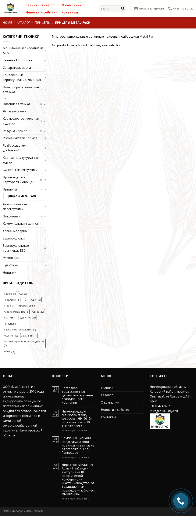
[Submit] (122, 8)
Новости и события (41, 12)
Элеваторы (11, 258)
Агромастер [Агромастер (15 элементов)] (27, 305)
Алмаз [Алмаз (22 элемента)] (38, 311)
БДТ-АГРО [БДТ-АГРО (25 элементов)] (28, 317)
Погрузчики (11, 216)
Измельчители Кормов (20, 138)
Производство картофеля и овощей (18, 179)
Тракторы (10, 265)
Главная (30, 5)
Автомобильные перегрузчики (15, 206)
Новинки (9, 272)
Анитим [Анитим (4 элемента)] (10, 317)
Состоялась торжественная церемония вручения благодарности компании (77, 395)
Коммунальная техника (20, 223)
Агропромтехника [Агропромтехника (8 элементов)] (16, 311)
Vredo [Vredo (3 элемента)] (9, 305)
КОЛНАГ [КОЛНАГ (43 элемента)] (11, 335)
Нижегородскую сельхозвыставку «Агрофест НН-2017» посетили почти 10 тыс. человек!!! (77, 419)
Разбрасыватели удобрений (15, 148)
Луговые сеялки (14, 111)
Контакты (70, 12)
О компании (73, 5)
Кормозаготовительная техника (21, 121)
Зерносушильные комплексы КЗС (16, 248)
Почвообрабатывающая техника (21, 89)
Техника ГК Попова (17, 60)
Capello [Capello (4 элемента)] (10, 293)
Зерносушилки (14, 238)
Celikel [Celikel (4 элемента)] (24, 293)
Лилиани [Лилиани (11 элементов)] (28, 335)
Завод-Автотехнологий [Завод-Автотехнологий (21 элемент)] (20, 329)
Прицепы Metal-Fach (21, 196)
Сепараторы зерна (17, 68)
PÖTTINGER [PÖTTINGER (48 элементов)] (32, 299)
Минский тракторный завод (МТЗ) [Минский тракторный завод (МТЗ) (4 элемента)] (24, 343)
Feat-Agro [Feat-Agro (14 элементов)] (11, 299)
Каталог (49, 5)
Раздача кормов (15, 131)
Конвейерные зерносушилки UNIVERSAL (22, 77)
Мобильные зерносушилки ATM (23, 50)
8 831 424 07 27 (161, 406)
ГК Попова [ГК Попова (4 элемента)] (11, 323)
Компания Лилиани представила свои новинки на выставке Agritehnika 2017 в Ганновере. (78, 445)
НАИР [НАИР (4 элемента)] (9, 351)
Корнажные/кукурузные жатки (21, 160)
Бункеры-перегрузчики (20, 170)
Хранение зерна (15, 231)
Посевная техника (16, 104)
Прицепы (43, 23)
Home (7, 23)
